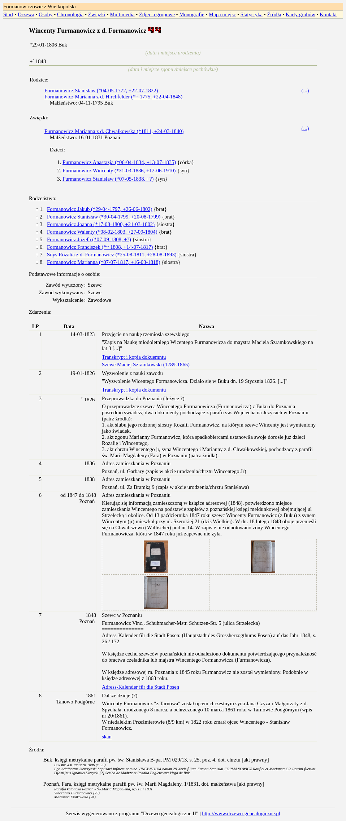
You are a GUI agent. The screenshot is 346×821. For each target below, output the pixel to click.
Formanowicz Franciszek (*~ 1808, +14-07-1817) (100, 247)
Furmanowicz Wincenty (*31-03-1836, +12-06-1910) (119, 170)
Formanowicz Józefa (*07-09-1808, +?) (89, 239)
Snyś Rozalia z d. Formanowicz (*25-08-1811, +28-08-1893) (112, 254)
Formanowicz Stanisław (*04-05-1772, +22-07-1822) (101, 90)
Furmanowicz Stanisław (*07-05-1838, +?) (107, 179)
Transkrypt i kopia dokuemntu (134, 357)
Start (8, 14)
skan (107, 737)
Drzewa (26, 14)
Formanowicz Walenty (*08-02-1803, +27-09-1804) (102, 232)
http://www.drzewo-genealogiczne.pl (241, 813)
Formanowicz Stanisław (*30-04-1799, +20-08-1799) (103, 217)
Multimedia (122, 14)
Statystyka (252, 14)
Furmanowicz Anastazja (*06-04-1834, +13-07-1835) (119, 162)
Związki (96, 14)
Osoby (45, 14)
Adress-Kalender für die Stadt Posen (140, 687)
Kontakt (328, 14)
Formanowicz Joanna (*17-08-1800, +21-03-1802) (101, 224)
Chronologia (70, 14)
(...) (305, 90)
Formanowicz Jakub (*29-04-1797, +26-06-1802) (99, 209)
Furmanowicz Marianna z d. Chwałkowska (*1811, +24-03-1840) (113, 131)
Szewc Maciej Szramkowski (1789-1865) (146, 364)
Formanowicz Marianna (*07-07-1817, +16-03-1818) (103, 262)
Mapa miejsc (222, 14)
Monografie (191, 14)
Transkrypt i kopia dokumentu (134, 390)
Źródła (274, 14)
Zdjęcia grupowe (157, 14)
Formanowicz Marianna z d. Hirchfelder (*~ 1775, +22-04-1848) (113, 97)
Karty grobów (300, 14)
